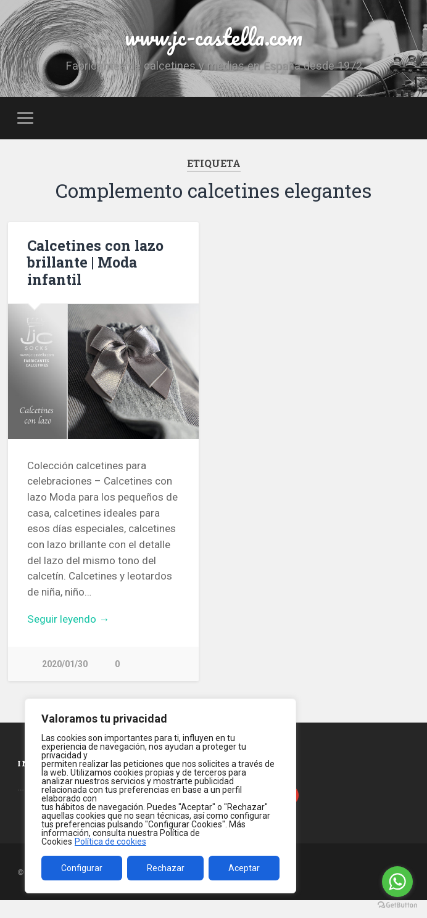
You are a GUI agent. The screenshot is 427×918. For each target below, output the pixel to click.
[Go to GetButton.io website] (397, 905)
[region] (160, 796)
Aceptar (244, 868)
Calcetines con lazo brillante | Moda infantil (93, 277)
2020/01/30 (65, 678)
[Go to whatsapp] (397, 881)
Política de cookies (110, 841)
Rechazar (165, 868)
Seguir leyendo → (68, 634)
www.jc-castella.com (213, 43)
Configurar (81, 868)
